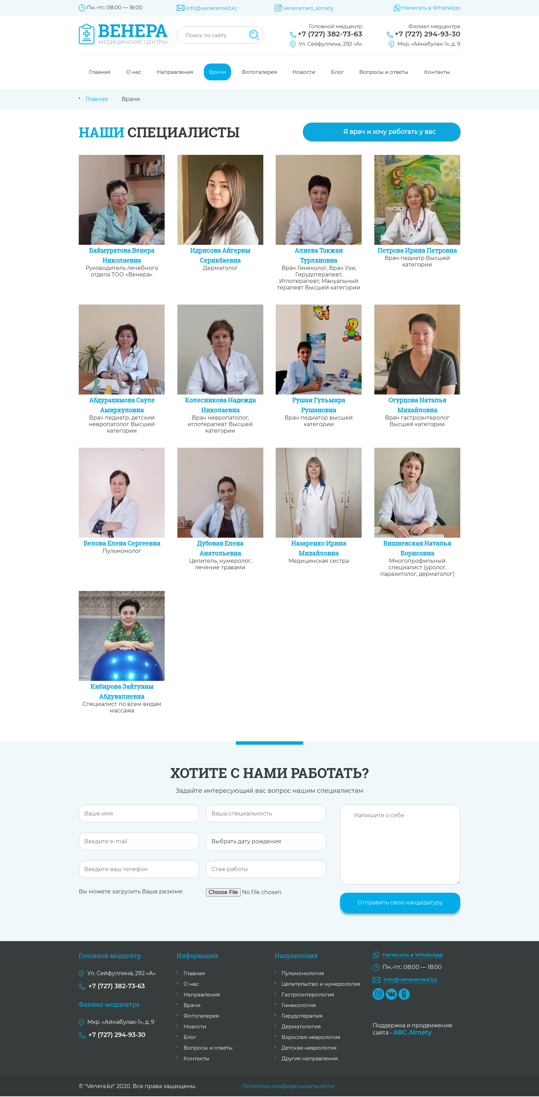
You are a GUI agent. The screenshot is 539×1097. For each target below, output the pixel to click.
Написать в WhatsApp (431, 7)
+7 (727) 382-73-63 (330, 34)
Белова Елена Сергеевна (122, 543)
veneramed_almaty (308, 8)
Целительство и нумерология (321, 984)
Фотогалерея (259, 72)
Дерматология (301, 1027)
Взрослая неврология (311, 1038)
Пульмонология (303, 974)
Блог (337, 72)
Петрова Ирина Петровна (417, 250)
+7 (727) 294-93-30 (427, 34)
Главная (99, 72)
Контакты (437, 72)
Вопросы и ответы (383, 72)
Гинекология (299, 1006)
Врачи (217, 72)
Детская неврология (309, 1048)
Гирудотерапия (302, 1016)
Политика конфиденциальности (288, 1087)
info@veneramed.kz (212, 8)
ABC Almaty (412, 1033)
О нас (133, 72)
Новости (304, 72)
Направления (175, 72)
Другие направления (310, 1059)
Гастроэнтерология (308, 995)
